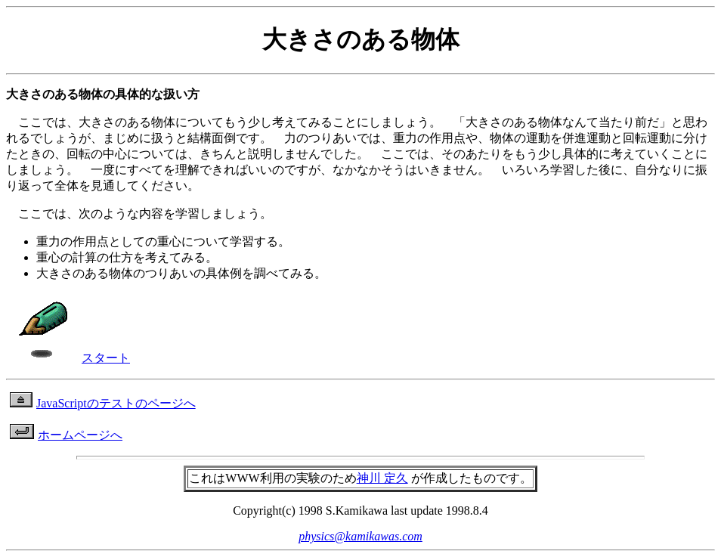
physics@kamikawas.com (360, 536)
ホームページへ (66, 435)
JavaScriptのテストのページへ (103, 403)
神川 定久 (382, 478)
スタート (70, 357)
